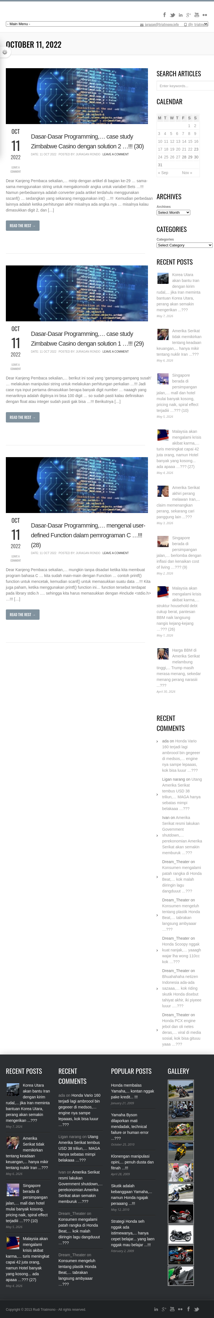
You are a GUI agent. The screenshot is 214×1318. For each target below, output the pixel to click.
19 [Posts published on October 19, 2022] (172, 149)
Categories (165, 239)
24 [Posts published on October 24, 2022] (160, 157)
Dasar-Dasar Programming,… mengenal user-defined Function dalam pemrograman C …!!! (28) (88, 535)
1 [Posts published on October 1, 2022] (189, 126)
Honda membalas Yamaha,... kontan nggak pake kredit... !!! (132, 1091)
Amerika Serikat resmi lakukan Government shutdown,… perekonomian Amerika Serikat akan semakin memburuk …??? (182, 835)
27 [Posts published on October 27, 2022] (178, 157)
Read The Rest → (23, 225)
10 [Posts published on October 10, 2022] (160, 141)
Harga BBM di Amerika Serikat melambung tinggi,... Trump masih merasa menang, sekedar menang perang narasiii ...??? (179, 668)
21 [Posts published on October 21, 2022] (184, 149)
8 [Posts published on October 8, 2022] (189, 133)
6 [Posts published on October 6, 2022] (177, 133)
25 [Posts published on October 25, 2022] (166, 157)
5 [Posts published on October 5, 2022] (171, 133)
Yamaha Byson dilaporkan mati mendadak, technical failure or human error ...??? (130, 1127)
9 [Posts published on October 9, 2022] (195, 133)
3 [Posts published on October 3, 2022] (159, 133)
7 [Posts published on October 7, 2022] (183, 133)
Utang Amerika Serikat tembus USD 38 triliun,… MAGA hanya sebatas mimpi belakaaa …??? (79, 1148)
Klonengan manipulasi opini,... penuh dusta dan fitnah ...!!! (132, 1162)
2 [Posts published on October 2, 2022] (195, 126)
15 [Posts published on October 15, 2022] (190, 141)
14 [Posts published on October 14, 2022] (184, 141)
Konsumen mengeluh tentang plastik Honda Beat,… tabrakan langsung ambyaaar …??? (181, 918)
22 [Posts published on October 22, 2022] (190, 149)
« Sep (163, 172)
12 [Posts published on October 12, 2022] (172, 141)
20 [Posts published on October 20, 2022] (178, 149)
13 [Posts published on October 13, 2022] (178, 141)
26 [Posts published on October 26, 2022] (172, 157)
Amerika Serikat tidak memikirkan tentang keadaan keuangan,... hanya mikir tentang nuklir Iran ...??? (179, 343)
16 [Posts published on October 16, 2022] (196, 141)
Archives (164, 207)
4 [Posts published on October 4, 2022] (165, 133)
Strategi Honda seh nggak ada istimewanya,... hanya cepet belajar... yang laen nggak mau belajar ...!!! (133, 1233)
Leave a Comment (15, 169)
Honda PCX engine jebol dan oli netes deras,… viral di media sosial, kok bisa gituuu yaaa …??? (181, 1032)
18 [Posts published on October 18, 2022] (166, 149)
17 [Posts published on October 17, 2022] (160, 149)
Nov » (187, 172)
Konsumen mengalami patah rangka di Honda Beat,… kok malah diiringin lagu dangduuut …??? (182, 879)
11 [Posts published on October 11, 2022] (166, 141)
